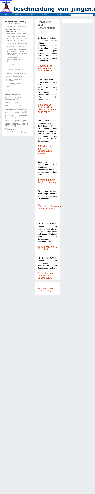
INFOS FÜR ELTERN (13, 106)
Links (7, 87)
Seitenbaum (46, 14)
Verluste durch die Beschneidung (17, 46)
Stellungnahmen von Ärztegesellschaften (13, 98)
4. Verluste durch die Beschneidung (47, 181)
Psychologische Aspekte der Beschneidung (16, 116)
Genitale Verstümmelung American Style (18, 65)
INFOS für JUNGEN (12, 102)
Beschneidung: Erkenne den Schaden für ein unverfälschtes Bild (19, 39)
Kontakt (18, 14)
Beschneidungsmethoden (14, 76)
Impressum (31, 14)
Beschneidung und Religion (15, 120)
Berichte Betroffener (12, 94)
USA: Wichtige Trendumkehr (15, 84)
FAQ (7, 90)
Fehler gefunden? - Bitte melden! (17, 132)
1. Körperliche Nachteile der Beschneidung (45, 68)
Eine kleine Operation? (13, 23)
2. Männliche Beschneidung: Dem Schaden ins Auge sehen (47, 108)
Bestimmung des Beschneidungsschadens (15, 58)
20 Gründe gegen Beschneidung (17, 33)
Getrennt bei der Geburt (14, 62)
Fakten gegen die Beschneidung (17, 43)
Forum (70, 14)
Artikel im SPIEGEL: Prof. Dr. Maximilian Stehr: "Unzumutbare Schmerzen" (17, 53)
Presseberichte (10, 129)
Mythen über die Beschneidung (16, 49)
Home (7, 14)
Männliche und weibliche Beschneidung (14, 80)
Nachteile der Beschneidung (16, 36)
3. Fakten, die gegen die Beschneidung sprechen (45, 150)
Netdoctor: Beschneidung (15, 69)
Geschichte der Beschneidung (16, 26)
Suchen (59, 14)
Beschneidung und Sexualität (16, 112)
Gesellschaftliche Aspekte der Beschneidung (16, 125)
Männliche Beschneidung (15, 21)
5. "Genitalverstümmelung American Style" (50, 206)
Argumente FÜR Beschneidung (16, 73)
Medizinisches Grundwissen (16, 109)
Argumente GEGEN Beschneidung (13, 30)
